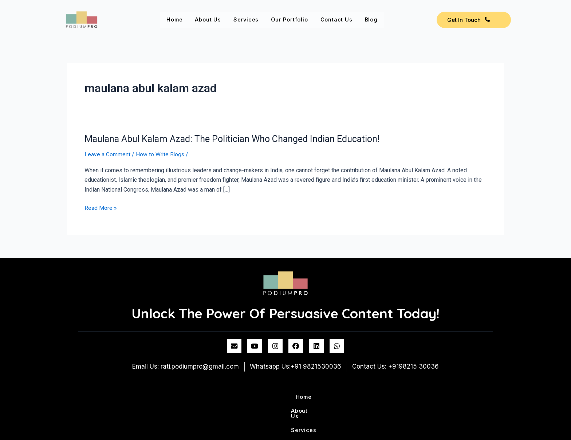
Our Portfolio (299, 19)
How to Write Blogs (160, 154)
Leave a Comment (107, 154)
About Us (212, 19)
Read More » (100, 208)
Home (176, 19)
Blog (387, 19)
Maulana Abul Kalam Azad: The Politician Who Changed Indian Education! (237, 138)
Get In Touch (468, 19)
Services (253, 19)
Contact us (349, 19)
